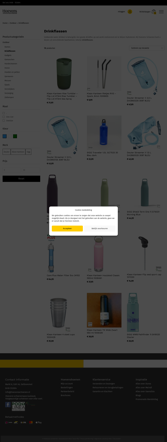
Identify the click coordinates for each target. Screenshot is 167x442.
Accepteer (67, 228)
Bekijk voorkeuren (100, 228)
